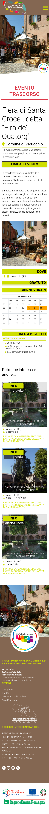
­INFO (13, 386)
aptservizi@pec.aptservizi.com (18, 680)
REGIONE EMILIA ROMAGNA (16, 733)
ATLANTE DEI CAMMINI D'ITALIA (19, 740)
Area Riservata (9, 700)
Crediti (5, 693)
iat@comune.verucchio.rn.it (21, 351)
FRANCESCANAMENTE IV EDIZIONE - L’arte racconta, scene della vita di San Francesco (23, 438)
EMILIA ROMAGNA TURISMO (17, 737)
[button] (45, 7)
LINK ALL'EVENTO (24, 164)
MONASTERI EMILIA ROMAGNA (18, 754)
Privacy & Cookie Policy (14, 696)
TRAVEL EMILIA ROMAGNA (16, 744)
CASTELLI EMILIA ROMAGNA (17, 758)
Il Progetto (7, 689)
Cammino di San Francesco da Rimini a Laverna (25, 422)
